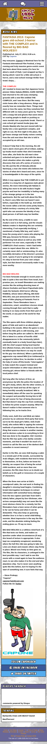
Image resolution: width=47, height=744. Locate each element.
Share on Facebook (23, 667)
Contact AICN (31, 736)
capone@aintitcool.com (13, 581)
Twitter (18, 584)
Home (6, 730)
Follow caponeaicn (23, 661)
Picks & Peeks (33, 730)
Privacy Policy (20, 736)
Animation (13, 732)
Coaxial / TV (22, 730)
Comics (20, 732)
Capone (13, 56)
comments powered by (16, 703)
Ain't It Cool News (27, 14)
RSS (12, 736)
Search (27, 732)
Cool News (13, 730)
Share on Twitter (23, 673)
